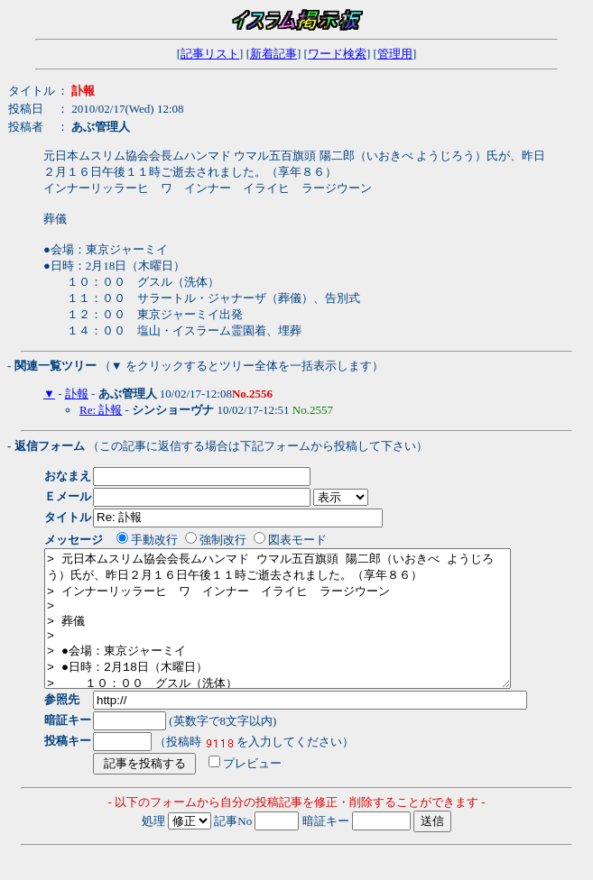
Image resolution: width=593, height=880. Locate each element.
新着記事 (273, 53)
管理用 (394, 53)
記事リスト (210, 53)
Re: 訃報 (100, 410)
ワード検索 (337, 53)
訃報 (76, 393)
